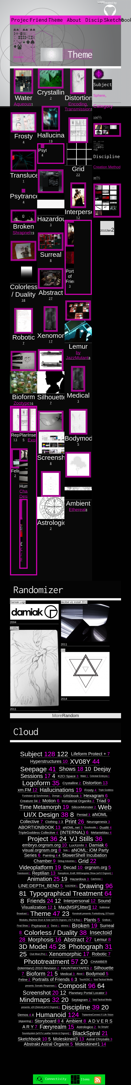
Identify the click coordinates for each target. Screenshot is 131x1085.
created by (110, 9)
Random (65, 715)
